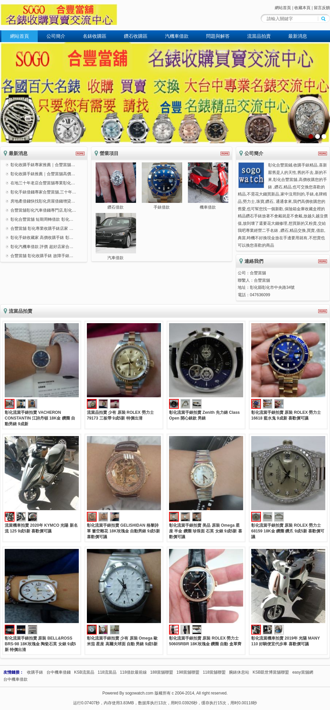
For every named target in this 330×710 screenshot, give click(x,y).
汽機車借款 (177, 36)
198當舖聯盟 (187, 672)
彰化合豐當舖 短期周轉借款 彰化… (41, 219)
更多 (80, 153)
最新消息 (297, 36)
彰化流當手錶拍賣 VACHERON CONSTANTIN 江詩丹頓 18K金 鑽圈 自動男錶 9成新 (40, 418)
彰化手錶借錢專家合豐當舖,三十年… (43, 192)
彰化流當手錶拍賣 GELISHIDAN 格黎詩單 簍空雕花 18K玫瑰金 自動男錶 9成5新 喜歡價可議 (123, 531)
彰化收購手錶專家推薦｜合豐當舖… (42, 164)
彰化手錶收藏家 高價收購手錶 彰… (41, 237)
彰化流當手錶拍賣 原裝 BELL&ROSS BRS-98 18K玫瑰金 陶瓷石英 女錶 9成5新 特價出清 (40, 644)
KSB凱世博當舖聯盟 (271, 672)
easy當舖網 (302, 672)
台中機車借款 (15, 679)
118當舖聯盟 (214, 672)
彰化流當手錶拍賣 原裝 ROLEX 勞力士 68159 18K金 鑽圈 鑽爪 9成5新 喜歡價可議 (287, 531)
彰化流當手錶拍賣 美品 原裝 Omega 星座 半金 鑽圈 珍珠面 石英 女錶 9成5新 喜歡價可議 (205, 531)
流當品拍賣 (259, 36)
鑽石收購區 (135, 36)
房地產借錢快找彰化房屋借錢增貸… (42, 201)
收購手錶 (35, 672)
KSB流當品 (84, 672)
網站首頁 (283, 7)
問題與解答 (218, 36)
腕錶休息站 (239, 672)
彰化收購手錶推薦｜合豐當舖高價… (42, 174)
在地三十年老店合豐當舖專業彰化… (42, 183)
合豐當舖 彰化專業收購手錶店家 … (41, 228)
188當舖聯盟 (161, 672)
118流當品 (107, 672)
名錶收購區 (94, 36)
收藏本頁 (302, 7)
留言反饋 (322, 7)
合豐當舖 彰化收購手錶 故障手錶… (41, 255)
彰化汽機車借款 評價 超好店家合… (41, 246)
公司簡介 (55, 36)
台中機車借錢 (58, 672)
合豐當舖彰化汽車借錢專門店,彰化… (43, 210)
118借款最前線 (133, 672)
